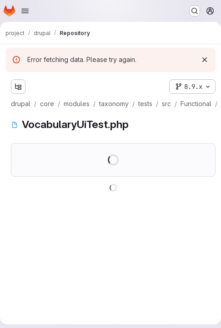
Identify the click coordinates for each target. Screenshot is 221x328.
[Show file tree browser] (18, 86)
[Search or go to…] (194, 10)
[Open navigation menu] (25, 11)
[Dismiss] (204, 59)
